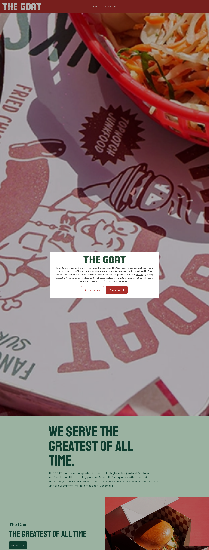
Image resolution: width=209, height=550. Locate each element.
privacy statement (120, 281)
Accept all (118, 290)
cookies (100, 271)
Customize (94, 290)
